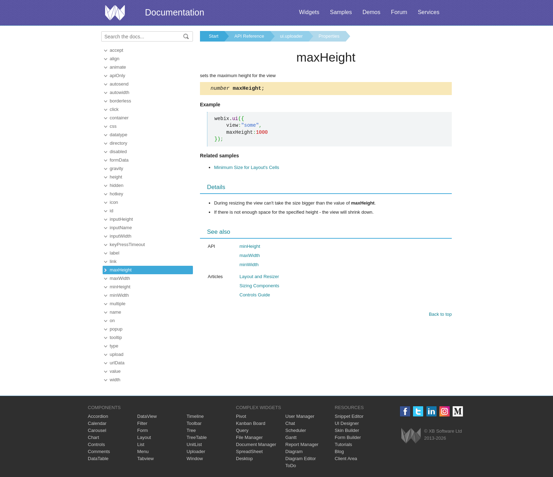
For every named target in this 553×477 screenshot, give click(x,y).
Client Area (346, 458)
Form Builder (348, 437)
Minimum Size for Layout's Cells (246, 168)
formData (119, 160)
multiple (118, 303)
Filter (142, 423)
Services (428, 12)
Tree (191, 430)
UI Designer (347, 423)
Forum (399, 12)
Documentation (174, 12)
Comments (99, 451)
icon (114, 202)
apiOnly (117, 75)
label (114, 253)
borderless (120, 100)
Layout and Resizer (259, 277)
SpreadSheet (249, 451)
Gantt (291, 437)
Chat (290, 423)
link (113, 261)
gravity (116, 168)
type (114, 346)
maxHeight (121, 269)
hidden (116, 185)
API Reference (249, 36)
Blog (339, 451)
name (115, 312)
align (114, 58)
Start (213, 36)
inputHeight (121, 219)
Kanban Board (250, 423)
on (112, 320)
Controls (96, 444)
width (115, 379)
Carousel (97, 430)
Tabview (145, 458)
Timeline (195, 416)
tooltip (116, 337)
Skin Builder (347, 430)
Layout (144, 437)
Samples (341, 12)
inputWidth (120, 236)
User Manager (299, 416)
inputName (121, 227)
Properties (328, 36)
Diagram (294, 451)
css (113, 126)
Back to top (440, 315)
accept (116, 50)
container (119, 117)
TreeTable (197, 437)
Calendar (97, 423)
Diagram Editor (300, 458)
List (140, 444)
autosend (119, 84)
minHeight (120, 286)
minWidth (119, 295)
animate (118, 67)
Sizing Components (259, 286)
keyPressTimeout (127, 244)
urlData (117, 362)
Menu (143, 451)
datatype (118, 134)
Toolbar (194, 423)
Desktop (244, 458)
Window (195, 458)
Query (242, 430)
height (116, 177)
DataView (147, 416)
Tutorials (343, 444)
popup (116, 329)
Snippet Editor (349, 416)
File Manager (249, 437)
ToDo (290, 465)
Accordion (98, 416)
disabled (118, 151)
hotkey (116, 193)
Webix (411, 436)
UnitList (194, 444)
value (115, 371)
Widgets (309, 12)
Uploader (196, 451)
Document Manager (256, 444)
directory (118, 143)
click (114, 109)
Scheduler (295, 430)
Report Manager (301, 444)
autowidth (119, 92)
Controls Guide (254, 296)
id (111, 210)
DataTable (98, 458)
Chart (93, 437)
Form (142, 430)
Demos (372, 12)
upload (116, 354)
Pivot (241, 416)
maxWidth (120, 278)
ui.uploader (291, 36)
